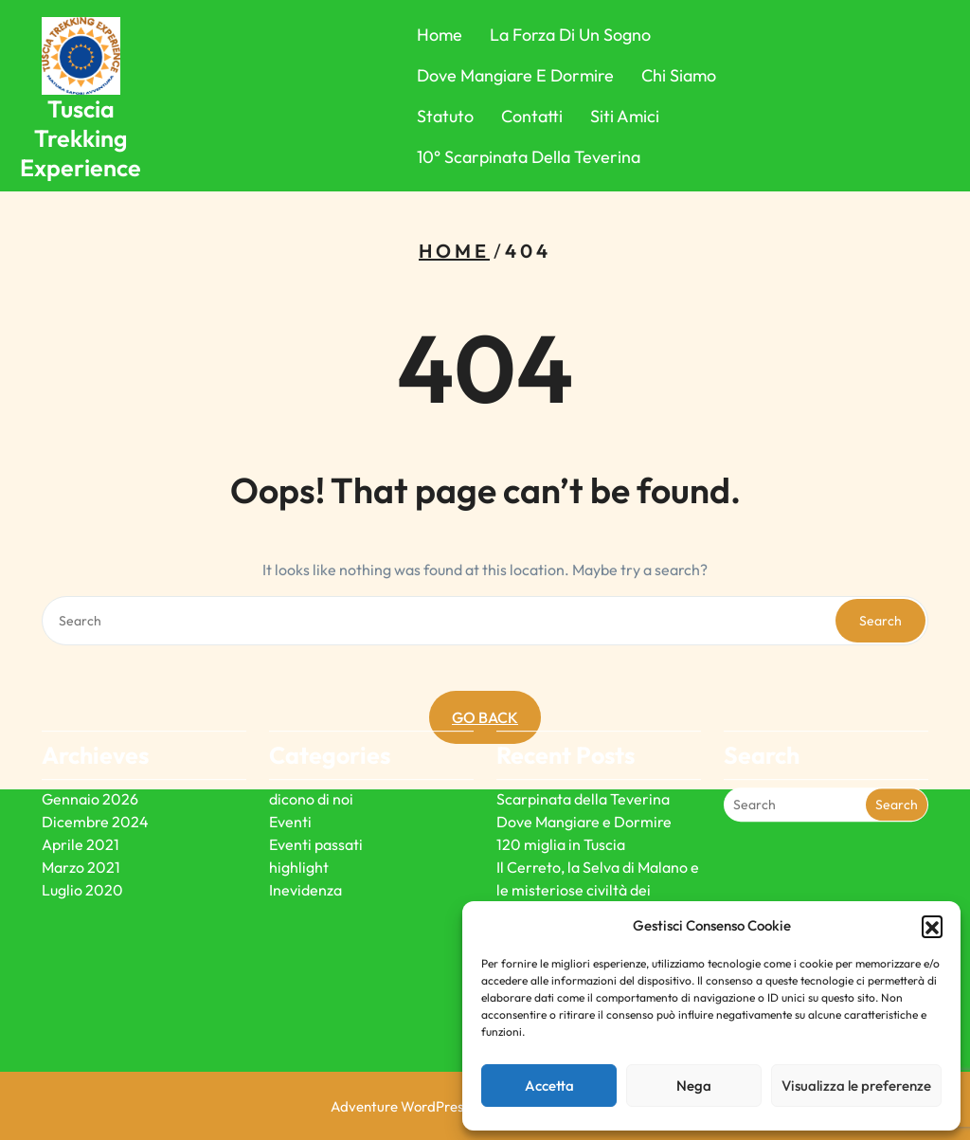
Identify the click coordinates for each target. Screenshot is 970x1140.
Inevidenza (305, 847)
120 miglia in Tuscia (560, 801)
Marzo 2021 (81, 824)
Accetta (549, 1086)
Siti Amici (624, 116)
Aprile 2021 (80, 801)
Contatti (532, 116)
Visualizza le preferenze (856, 1086)
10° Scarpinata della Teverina (528, 157)
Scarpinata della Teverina (583, 756)
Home (439, 34)
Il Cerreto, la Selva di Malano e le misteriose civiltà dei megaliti (597, 847)
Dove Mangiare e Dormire (515, 75)
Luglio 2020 (82, 847)
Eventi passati (316, 801)
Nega (693, 1086)
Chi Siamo (678, 75)
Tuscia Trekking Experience (80, 139)
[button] (932, 925)
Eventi (290, 778)
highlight (299, 824)
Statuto (445, 116)
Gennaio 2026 (90, 756)
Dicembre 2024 (95, 778)
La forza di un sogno (570, 34)
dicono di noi (311, 756)
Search (880, 620)
